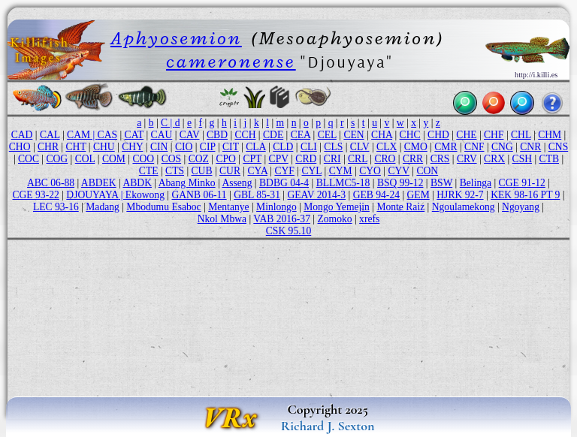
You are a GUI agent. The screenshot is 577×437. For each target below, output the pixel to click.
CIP (208, 146)
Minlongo (276, 206)
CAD (22, 134)
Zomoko (335, 219)
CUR (229, 170)
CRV (467, 158)
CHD (438, 134)
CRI (332, 158)
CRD (305, 158)
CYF (284, 170)
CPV (278, 158)
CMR (445, 146)
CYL (311, 170)
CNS (558, 146)
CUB (202, 170)
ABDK (137, 182)
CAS (107, 134)
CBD (217, 134)
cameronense (231, 61)
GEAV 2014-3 (316, 194)
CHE (466, 134)
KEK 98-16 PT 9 (525, 194)
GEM (418, 194)
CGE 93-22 (35, 194)
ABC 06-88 (50, 182)
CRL (357, 158)
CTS (174, 170)
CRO (384, 158)
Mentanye (228, 206)
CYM (340, 170)
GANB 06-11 (198, 194)
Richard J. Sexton (328, 425)
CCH (245, 134)
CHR (48, 146)
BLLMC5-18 (343, 182)
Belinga (475, 182)
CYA (257, 170)
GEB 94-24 (376, 194)
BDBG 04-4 (284, 182)
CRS (440, 158)
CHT (76, 146)
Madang (102, 206)
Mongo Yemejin (337, 206)
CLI (309, 146)
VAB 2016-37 (281, 219)
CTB (549, 158)
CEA (300, 134)
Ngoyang (520, 206)
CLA (255, 146)
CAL (50, 134)
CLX (386, 146)
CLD (283, 146)
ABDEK (98, 182)
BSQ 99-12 (400, 182)
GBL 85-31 (257, 194)
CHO (20, 146)
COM (113, 158)
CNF (474, 146)
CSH (522, 158)
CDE (273, 134)
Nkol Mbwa (222, 219)
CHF (493, 134)
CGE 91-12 (522, 182)
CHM (549, 134)
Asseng (237, 182)
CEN (353, 134)
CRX (494, 158)
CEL (327, 134)
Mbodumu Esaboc (163, 206)
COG (57, 158)
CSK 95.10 (288, 231)
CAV (190, 134)
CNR (530, 146)
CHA (381, 134)
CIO (183, 146)
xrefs (369, 219)
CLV (360, 146)
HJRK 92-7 (460, 194)
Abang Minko (187, 182)
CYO (370, 170)
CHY (132, 146)
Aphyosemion (176, 38)
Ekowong (145, 194)
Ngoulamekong (463, 206)
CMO (415, 146)
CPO (225, 158)
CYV (398, 170)
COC (28, 158)
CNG (502, 146)
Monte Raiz (400, 206)
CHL (521, 134)
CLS (333, 146)
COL (85, 158)
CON (427, 170)
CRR (413, 158)
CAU (162, 134)
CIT (230, 146)
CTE (149, 170)
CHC (410, 134)
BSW (441, 182)
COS (171, 158)
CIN (159, 146)
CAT (134, 134)
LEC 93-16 (56, 206)
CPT (252, 158)
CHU (104, 146)
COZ (199, 158)
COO (143, 158)
